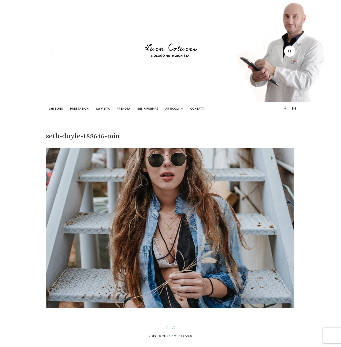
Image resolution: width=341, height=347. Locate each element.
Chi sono (56, 108)
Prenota (123, 108)
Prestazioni (79, 108)
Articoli (172, 108)
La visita (103, 108)
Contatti (197, 108)
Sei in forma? (147, 108)
